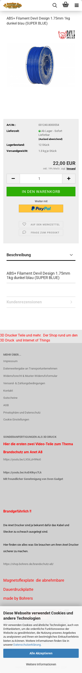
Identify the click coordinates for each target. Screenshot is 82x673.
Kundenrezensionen (24, 302)
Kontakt (8, 390)
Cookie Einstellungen (16, 419)
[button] (13, 179)
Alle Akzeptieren (41, 653)
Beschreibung (19, 255)
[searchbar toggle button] (54, 5)
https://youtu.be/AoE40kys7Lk (22, 472)
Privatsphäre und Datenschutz (21, 412)
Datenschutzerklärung (27, 644)
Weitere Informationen (41, 664)
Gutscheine (10, 397)
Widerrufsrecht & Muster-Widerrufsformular (30, 376)
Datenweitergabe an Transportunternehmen (30, 368)
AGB (6, 405)
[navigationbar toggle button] (76, 5)
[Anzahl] (41, 179)
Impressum (10, 361)
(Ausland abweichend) (50, 139)
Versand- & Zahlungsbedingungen (24, 383)
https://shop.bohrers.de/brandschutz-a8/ (28, 564)
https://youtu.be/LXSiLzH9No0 (22, 459)
